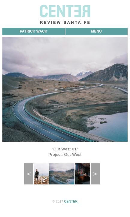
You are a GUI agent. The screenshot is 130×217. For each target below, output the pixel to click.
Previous (31, 174)
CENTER (70, 201)
